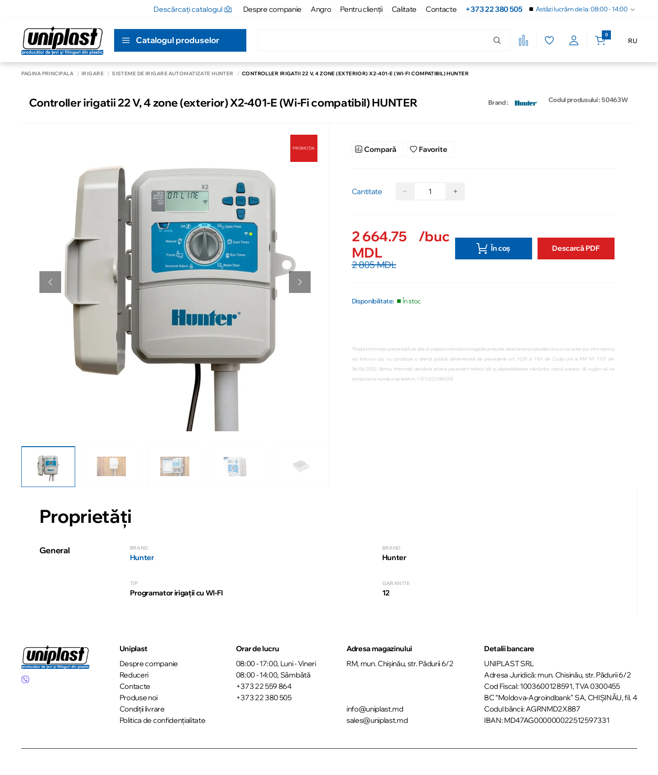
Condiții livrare (142, 706)
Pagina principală (47, 73)
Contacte (441, 9)
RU (632, 41)
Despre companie (272, 9)
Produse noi (139, 695)
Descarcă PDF (575, 245)
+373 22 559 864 (264, 683)
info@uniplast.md (374, 706)
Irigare (93, 73)
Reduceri (134, 672)
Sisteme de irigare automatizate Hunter (173, 73)
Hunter (142, 555)
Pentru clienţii (361, 9)
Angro (321, 9)
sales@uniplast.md (377, 717)
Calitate (404, 9)
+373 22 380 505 (494, 9)
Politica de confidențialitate (163, 717)
